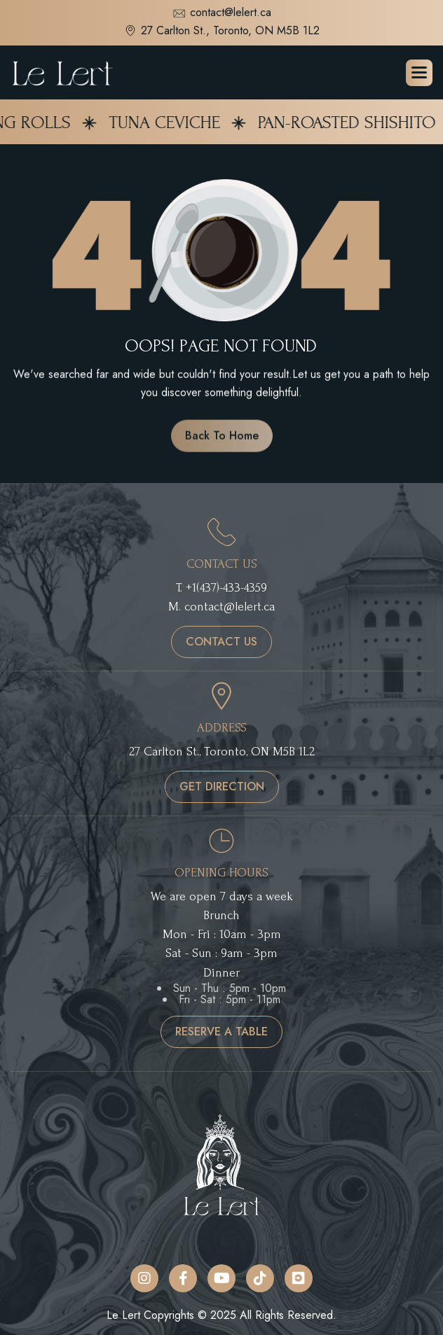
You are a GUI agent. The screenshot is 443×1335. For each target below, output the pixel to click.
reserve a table (221, 1031)
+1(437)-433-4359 (226, 587)
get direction (221, 786)
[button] (419, 73)
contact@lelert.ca (221, 13)
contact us (221, 642)
